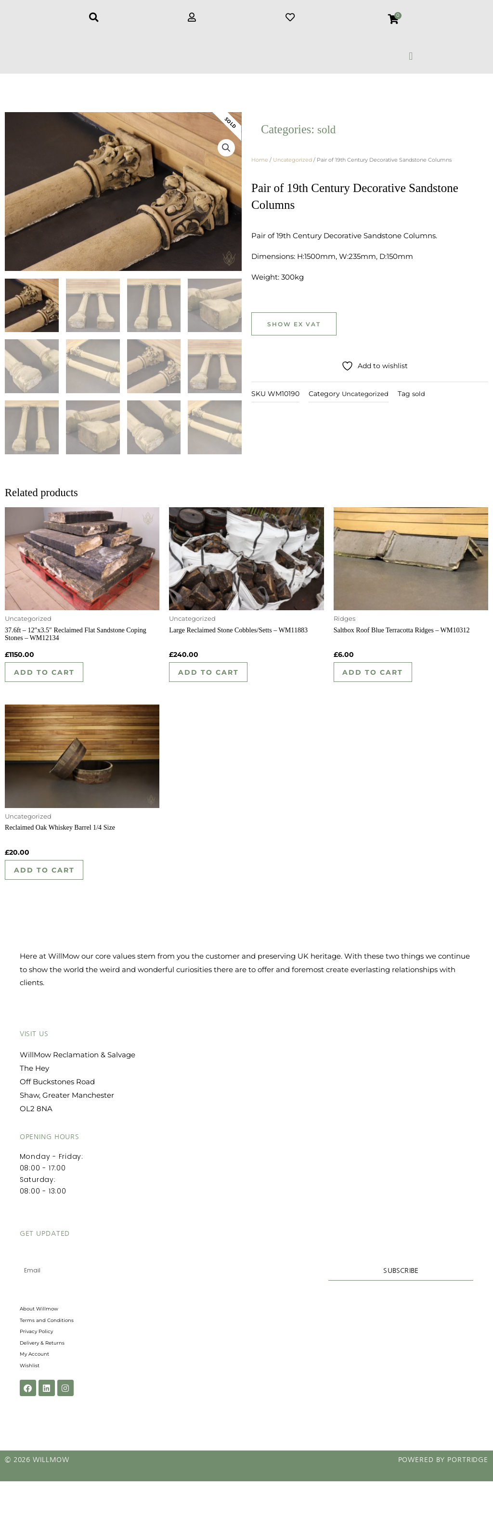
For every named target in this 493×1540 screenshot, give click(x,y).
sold (327, 138)
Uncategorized (292, 169)
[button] (410, 56)
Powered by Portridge (443, 1518)
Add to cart (52, 686)
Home (259, 169)
